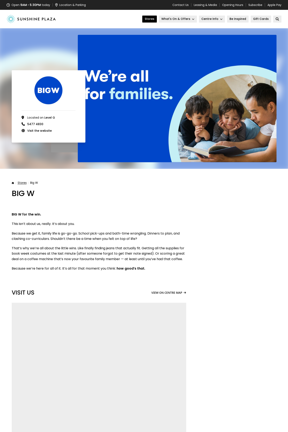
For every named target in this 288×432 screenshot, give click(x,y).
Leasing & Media (205, 5)
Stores (22, 183)
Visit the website (39, 131)
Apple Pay (274, 5)
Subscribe (255, 5)
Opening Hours (232, 5)
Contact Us (180, 5)
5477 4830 (35, 124)
